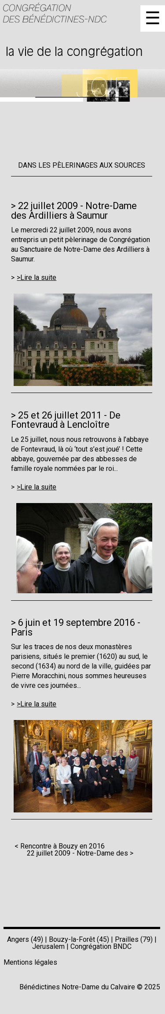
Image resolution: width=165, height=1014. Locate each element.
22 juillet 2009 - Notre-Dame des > (80, 853)
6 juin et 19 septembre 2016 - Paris (75, 627)
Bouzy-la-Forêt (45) (79, 939)
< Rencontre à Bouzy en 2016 (60, 846)
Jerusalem (48, 946)
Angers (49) (25, 939)
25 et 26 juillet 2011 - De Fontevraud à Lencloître (66, 420)
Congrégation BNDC (101, 946)
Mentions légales (30, 962)
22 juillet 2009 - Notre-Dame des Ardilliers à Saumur (74, 210)
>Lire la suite (36, 277)
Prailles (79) (134, 939)
